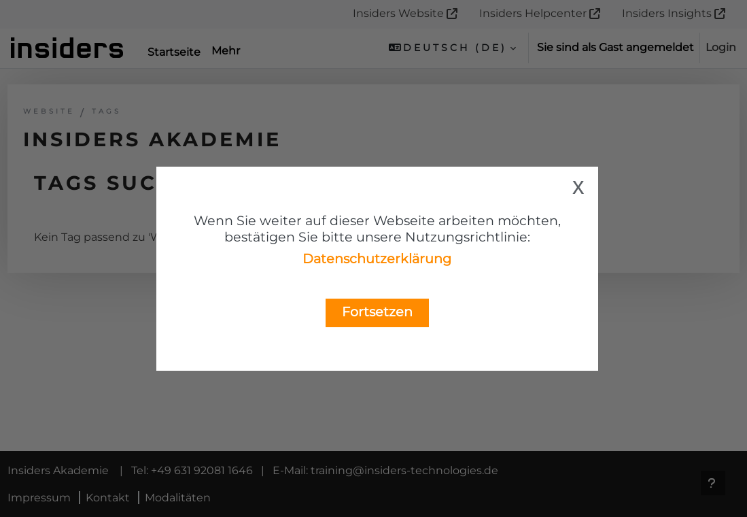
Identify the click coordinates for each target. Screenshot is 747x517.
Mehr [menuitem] (225, 50)
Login (721, 47)
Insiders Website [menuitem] (398, 13)
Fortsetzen (377, 311)
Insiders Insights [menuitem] (667, 13)
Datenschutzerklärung (376, 258)
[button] (452, 47)
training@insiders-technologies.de (429, 497)
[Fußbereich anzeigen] (713, 483)
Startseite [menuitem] (174, 52)
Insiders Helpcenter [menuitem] (533, 13)
